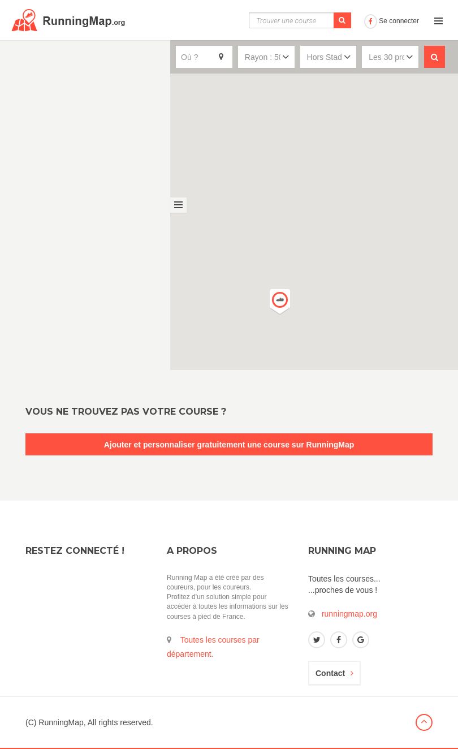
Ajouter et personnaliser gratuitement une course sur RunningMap (229, 444)
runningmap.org (349, 613)
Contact (334, 673)
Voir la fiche (139, 150)
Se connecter (391, 21)
